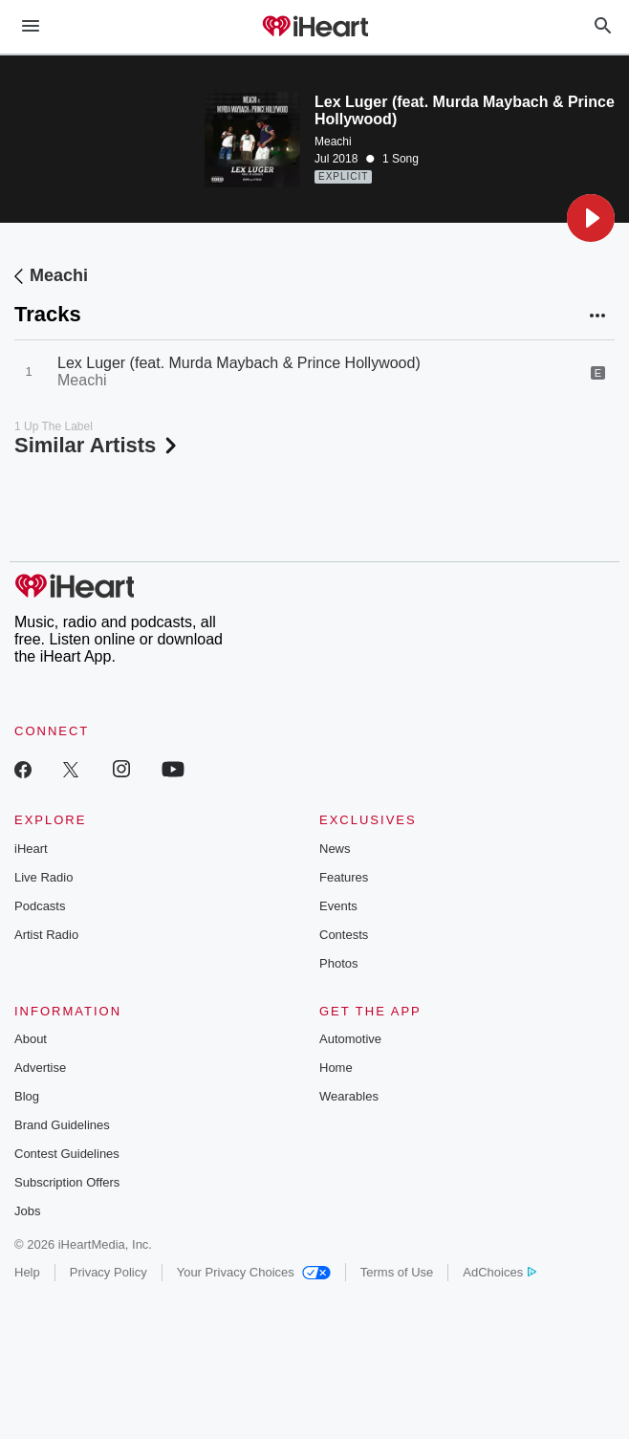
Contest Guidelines (66, 1153)
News (335, 848)
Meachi (333, 141)
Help (27, 1272)
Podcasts (39, 906)
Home (336, 1067)
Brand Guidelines (62, 1125)
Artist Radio (46, 934)
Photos (338, 963)
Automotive (350, 1039)
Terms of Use (397, 1272)
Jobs (27, 1211)
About (30, 1039)
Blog (26, 1096)
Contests (343, 934)
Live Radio (43, 877)
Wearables (349, 1096)
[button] (591, 218)
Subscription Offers (66, 1182)
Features (343, 877)
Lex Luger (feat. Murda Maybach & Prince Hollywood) (239, 363)
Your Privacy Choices (254, 1272)
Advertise (40, 1067)
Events (338, 906)
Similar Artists (97, 445)
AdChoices (499, 1272)
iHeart (31, 848)
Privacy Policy (108, 1272)
